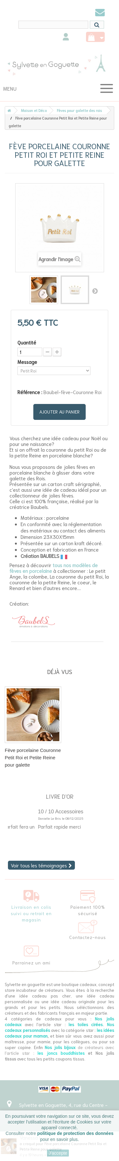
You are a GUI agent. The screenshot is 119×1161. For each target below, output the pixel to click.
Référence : (29, 392)
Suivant (95, 291)
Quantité (26, 342)
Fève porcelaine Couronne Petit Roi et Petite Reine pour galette (33, 757)
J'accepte (58, 1153)
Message (27, 361)
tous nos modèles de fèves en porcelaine (54, 568)
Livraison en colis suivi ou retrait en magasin (31, 913)
